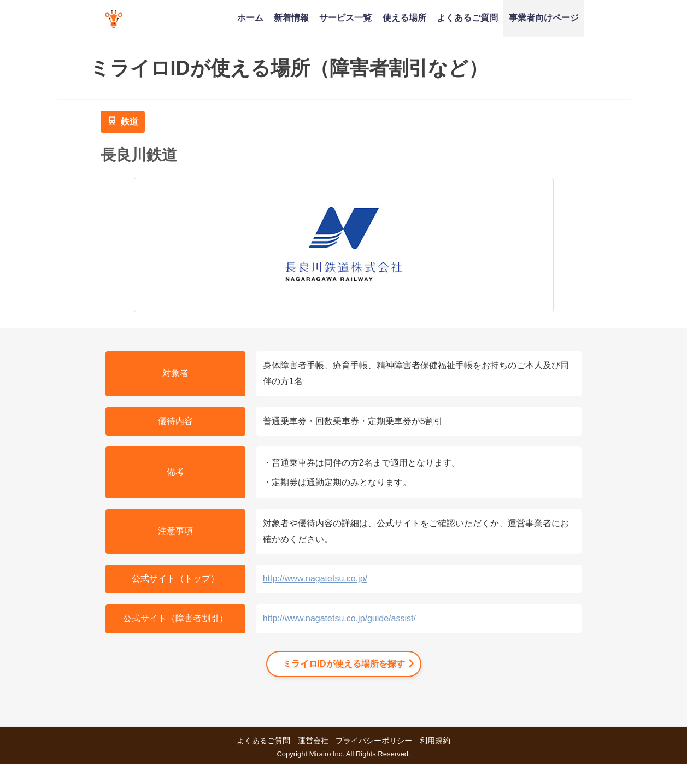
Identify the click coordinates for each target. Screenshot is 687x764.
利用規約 (435, 740)
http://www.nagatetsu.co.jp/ (315, 578)
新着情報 (291, 17)
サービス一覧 (345, 17)
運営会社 (313, 740)
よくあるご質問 (467, 17)
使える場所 (404, 17)
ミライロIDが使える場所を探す (344, 663)
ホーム (250, 17)
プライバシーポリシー (374, 740)
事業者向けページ (544, 17)
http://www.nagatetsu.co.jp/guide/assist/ (339, 618)
